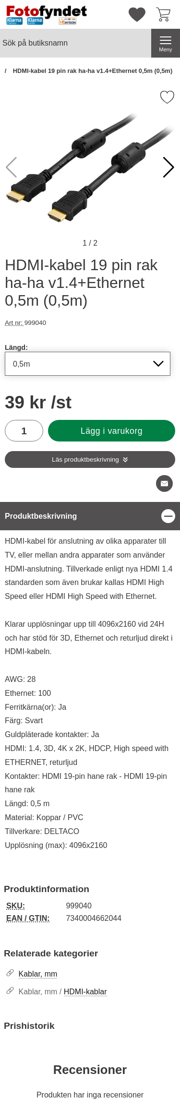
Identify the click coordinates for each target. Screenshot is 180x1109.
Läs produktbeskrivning (85, 459)
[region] (90, 516)
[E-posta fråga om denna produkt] (164, 483)
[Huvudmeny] (165, 43)
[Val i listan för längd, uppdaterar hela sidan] (87, 363)
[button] (168, 167)
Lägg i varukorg (112, 431)
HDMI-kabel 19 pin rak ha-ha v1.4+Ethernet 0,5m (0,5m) (91, 70)
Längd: (16, 347)
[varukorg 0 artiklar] (165, 14)
